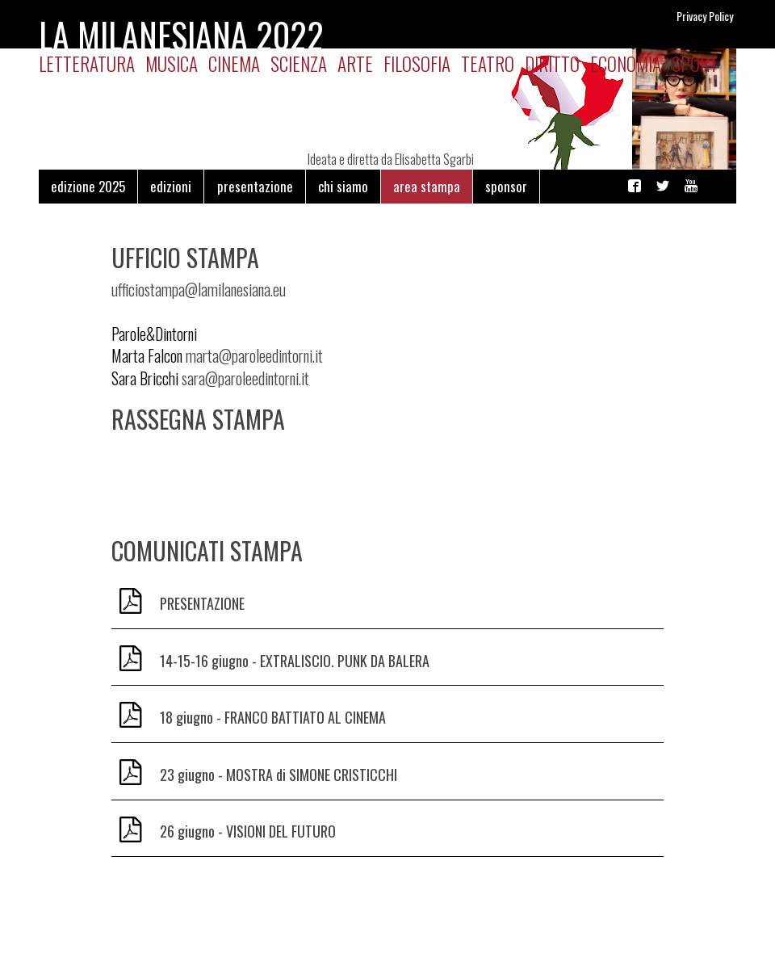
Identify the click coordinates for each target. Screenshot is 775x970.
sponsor (506, 186)
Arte (355, 63)
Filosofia (416, 63)
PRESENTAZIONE (202, 603)
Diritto (552, 63)
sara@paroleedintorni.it (245, 378)
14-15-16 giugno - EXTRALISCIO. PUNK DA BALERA (294, 660)
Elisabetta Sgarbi (434, 159)
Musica (171, 63)
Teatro (487, 63)
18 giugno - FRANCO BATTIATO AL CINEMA (273, 717)
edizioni (170, 186)
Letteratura (87, 63)
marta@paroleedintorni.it (254, 355)
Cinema (234, 63)
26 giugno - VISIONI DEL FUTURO (248, 831)
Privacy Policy (705, 15)
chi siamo (343, 186)
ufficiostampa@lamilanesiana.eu (198, 289)
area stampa (426, 186)
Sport (695, 63)
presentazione (255, 186)
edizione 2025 (88, 186)
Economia (625, 63)
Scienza (298, 63)
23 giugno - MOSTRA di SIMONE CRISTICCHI (278, 774)
